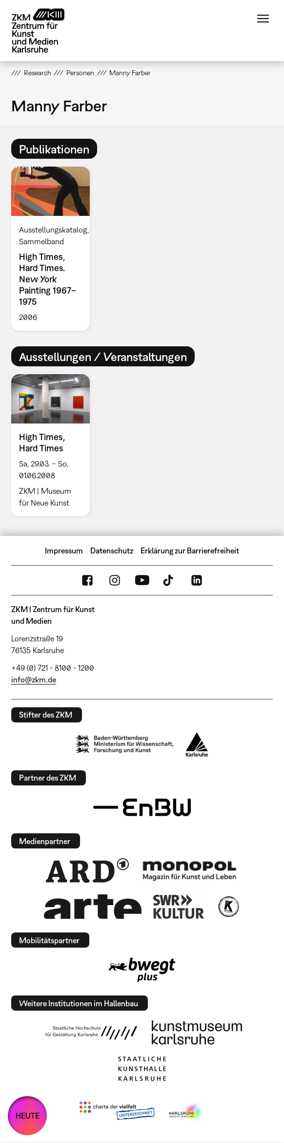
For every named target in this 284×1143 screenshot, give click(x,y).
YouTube (142, 580)
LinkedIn (196, 580)
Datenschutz (111, 550)
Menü (263, 18)
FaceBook (87, 580)
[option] (54, 248)
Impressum (64, 550)
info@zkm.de (33, 679)
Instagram (114, 580)
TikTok (169, 580)
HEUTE (28, 1115)
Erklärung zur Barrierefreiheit (190, 550)
